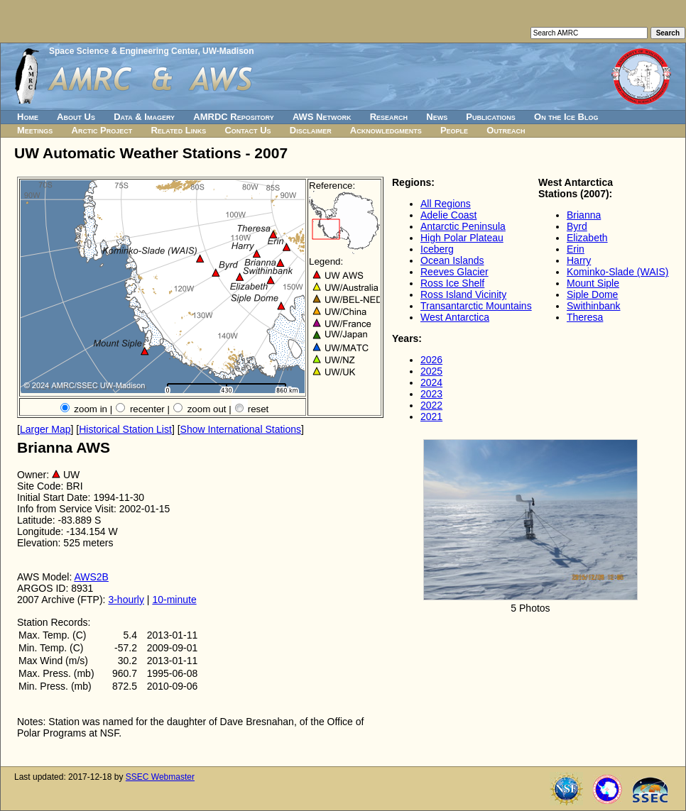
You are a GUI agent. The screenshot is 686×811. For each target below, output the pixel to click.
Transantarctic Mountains (476, 305)
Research (389, 116)
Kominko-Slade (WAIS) (617, 271)
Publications (491, 116)
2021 (431, 416)
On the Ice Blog (566, 116)
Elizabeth (587, 237)
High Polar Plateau (461, 237)
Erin (575, 249)
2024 (431, 382)
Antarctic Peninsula (463, 226)
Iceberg (437, 249)
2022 (431, 405)
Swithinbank (594, 305)
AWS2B (91, 577)
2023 (431, 393)
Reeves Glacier (454, 271)
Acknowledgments (386, 130)
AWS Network (322, 116)
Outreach (505, 130)
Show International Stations (240, 429)
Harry (579, 260)
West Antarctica (454, 317)
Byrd (577, 226)
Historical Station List (125, 429)
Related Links (178, 130)
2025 (431, 371)
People (454, 130)
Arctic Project (102, 130)
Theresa (585, 317)
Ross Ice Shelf (452, 283)
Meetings (35, 130)
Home (27, 116)
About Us (76, 116)
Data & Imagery (144, 116)
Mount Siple (593, 283)
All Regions (445, 203)
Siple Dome (592, 294)
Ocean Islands (452, 260)
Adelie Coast (448, 215)
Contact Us (247, 130)
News (436, 116)
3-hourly (126, 599)
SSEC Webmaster (160, 777)
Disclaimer (311, 130)
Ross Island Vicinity (463, 294)
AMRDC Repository (233, 116)
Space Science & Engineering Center (123, 51)
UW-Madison (228, 51)
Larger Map (45, 429)
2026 (431, 359)
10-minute (174, 599)
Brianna (584, 215)
